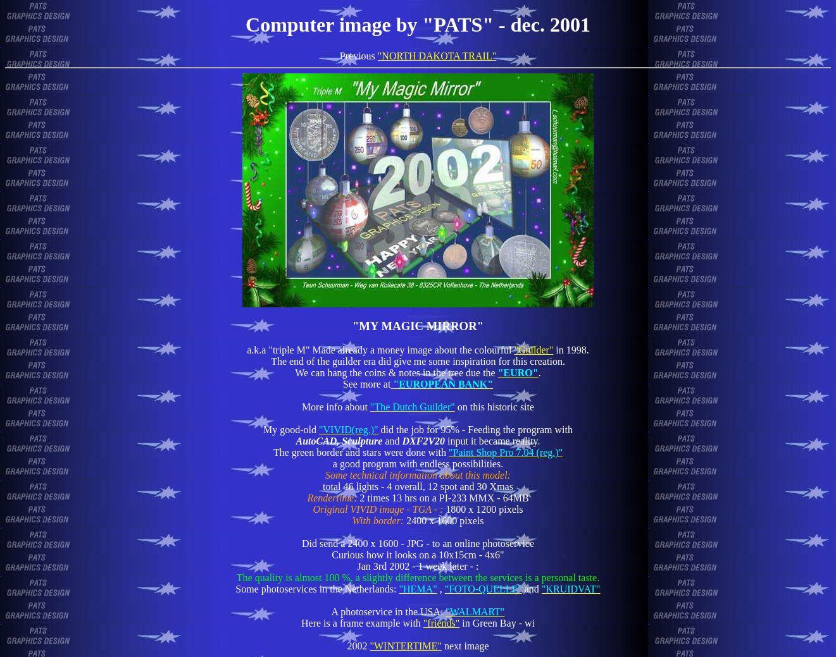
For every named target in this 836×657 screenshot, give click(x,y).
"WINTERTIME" (405, 646)
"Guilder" (533, 350)
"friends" (441, 623)
